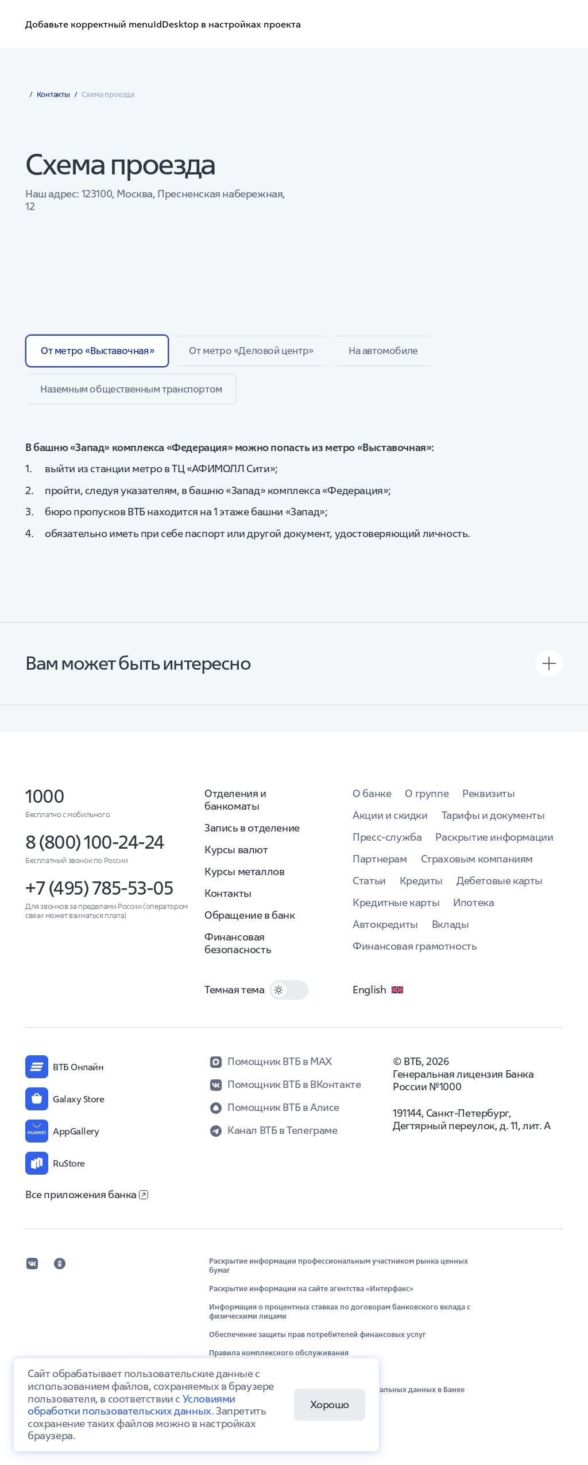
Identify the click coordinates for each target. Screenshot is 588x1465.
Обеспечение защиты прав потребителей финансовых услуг (317, 1341)
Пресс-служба (387, 843)
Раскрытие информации (494, 843)
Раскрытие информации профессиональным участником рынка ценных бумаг (338, 1272)
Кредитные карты (396, 908)
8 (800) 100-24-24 (94, 848)
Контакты (228, 899)
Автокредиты (385, 930)
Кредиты (421, 886)
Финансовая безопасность (237, 949)
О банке (372, 799)
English (378, 996)
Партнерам (380, 865)
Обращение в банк (249, 921)
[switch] (288, 996)
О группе (426, 799)
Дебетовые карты (500, 886)
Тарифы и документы (493, 821)
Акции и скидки (390, 821)
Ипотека (473, 908)
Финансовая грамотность (415, 952)
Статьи (369, 886)
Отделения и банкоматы (235, 806)
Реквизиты (488, 799)
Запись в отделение (252, 834)
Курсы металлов (244, 877)
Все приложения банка (86, 1200)
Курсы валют (236, 855)
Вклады (450, 930)
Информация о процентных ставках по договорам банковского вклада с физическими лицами (339, 1318)
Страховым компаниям (477, 865)
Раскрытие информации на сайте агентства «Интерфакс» (311, 1295)
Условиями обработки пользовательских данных (131, 1405)
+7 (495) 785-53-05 (99, 894)
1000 (44, 802)
